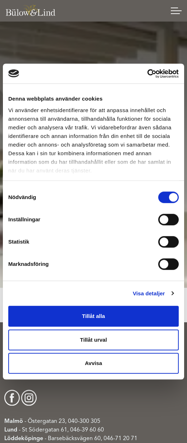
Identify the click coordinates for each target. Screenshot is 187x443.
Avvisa (93, 363)
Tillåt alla (93, 316)
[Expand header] (176, 11)
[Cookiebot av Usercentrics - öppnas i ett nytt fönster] (147, 73)
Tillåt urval (93, 340)
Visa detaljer (149, 293)
